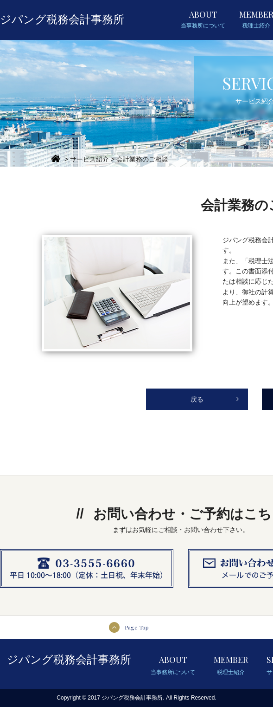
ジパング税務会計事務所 (62, 19)
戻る (196, 399)
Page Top (137, 627)
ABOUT (203, 19)
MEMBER (231, 666)
